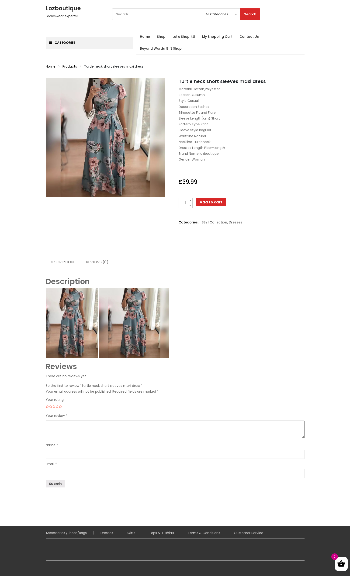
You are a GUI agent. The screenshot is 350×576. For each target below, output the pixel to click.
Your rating (55, 399)
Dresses (235, 222)
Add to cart (211, 202)
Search (250, 14)
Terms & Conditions (204, 533)
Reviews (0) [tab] (97, 262)
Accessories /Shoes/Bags (66, 533)
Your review (56, 415)
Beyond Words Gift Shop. (161, 48)
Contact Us (249, 36)
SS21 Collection (214, 222)
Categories (62, 42)
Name (52, 445)
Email (51, 464)
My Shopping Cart (217, 36)
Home (145, 36)
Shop (161, 36)
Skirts (131, 533)
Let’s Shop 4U (184, 36)
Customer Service (248, 533)
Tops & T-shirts (161, 533)
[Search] (186, 14)
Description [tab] (61, 262)
